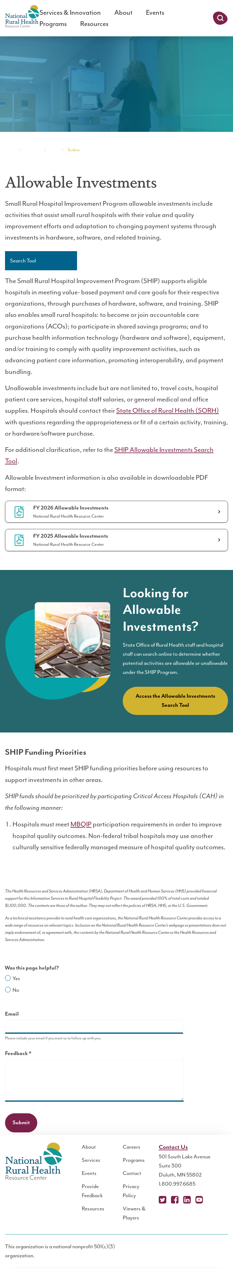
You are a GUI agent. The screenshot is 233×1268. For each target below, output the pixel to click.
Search (220, 18)
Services (91, 1160)
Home (10, 150)
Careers (131, 1146)
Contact (132, 1173)
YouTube (199, 1199)
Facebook (175, 1199)
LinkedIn (187, 1199)
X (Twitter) (162, 1199)
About (123, 12)
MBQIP (80, 824)
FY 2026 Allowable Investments (70, 508)
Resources (94, 23)
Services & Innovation (70, 12)
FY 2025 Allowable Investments (70, 536)
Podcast (211, 1199)
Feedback (29, 1054)
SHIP (54, 150)
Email (12, 1014)
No (16, 989)
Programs (53, 23)
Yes (16, 978)
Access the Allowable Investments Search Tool (175, 700)
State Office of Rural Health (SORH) (167, 410)
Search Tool (23, 260)
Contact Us (173, 1147)
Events (155, 12)
